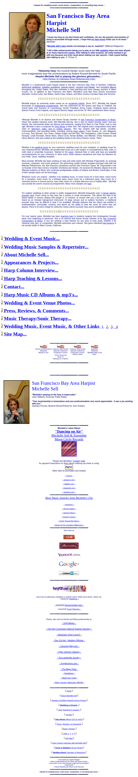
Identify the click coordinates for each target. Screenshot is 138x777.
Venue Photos (69, 748)
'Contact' (76, 461)
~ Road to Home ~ (69, 517)
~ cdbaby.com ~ (68, 484)
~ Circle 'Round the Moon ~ (69, 521)
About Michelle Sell (69, 696)
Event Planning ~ (74, 609)
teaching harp (67, 216)
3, (112, 327)
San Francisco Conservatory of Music (98, 120)
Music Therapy (69, 729)
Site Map (69, 738)
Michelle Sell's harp (56, 46)
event (70, 152)
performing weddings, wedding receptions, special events (48, 87)
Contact (68, 715)
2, (107, 327)
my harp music (98, 39)
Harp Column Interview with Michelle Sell (69, 743)
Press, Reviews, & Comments (68, 724)
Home (68, 691)
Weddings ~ (74, 599)
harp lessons (108, 223)
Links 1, (65, 734)
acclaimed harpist (76, 103)
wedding (104, 50)
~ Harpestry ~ (69, 505)
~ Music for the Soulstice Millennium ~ (69, 525)
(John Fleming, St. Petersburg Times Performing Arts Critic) (69, 79)
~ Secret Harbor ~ (69, 509)
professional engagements (46, 106)
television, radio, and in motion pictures (51, 129)
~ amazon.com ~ (69, 480)
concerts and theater (85, 87)
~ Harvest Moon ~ (69, 513)
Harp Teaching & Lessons (69, 710)
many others (79, 131)
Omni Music (60, 126)
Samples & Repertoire (69, 753)
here (55, 172)
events (71, 53)
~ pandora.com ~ (69, 492)
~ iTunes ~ (69, 476)
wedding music (41, 147)
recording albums (108, 87)
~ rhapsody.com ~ (69, 488)
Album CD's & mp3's (68, 719)
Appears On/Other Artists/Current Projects (69, 700)
